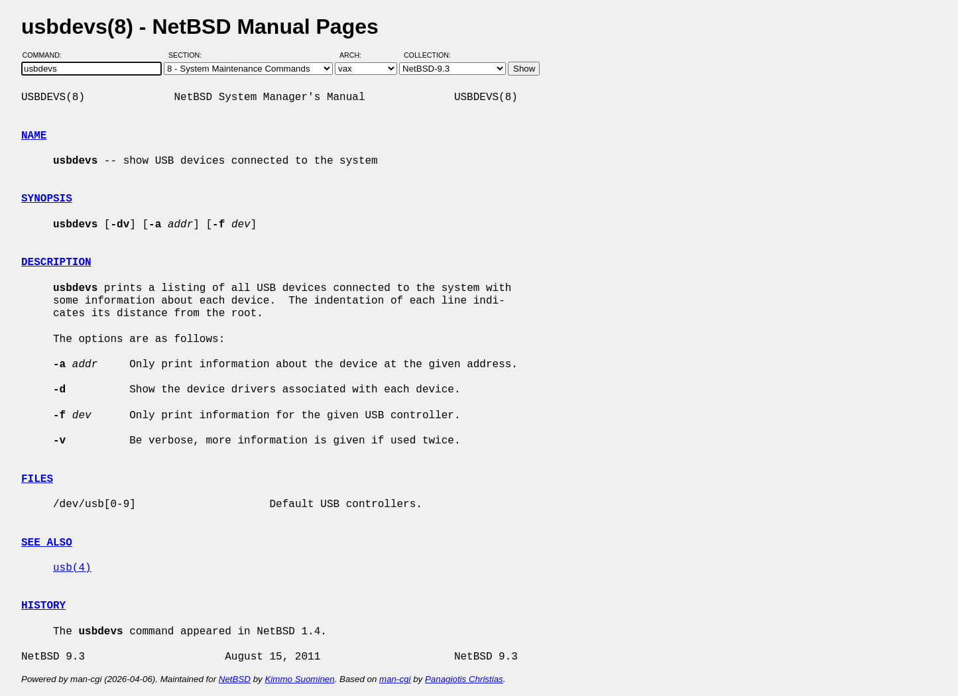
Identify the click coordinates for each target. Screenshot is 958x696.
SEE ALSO (46, 543)
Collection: (427, 55)
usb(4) (72, 568)
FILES (37, 479)
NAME (33, 136)
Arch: (356, 55)
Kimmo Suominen (299, 679)
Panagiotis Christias (464, 679)
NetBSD (235, 679)
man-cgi (394, 679)
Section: (188, 55)
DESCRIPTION (56, 262)
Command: (46, 55)
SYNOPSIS (46, 199)
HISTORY (43, 606)
